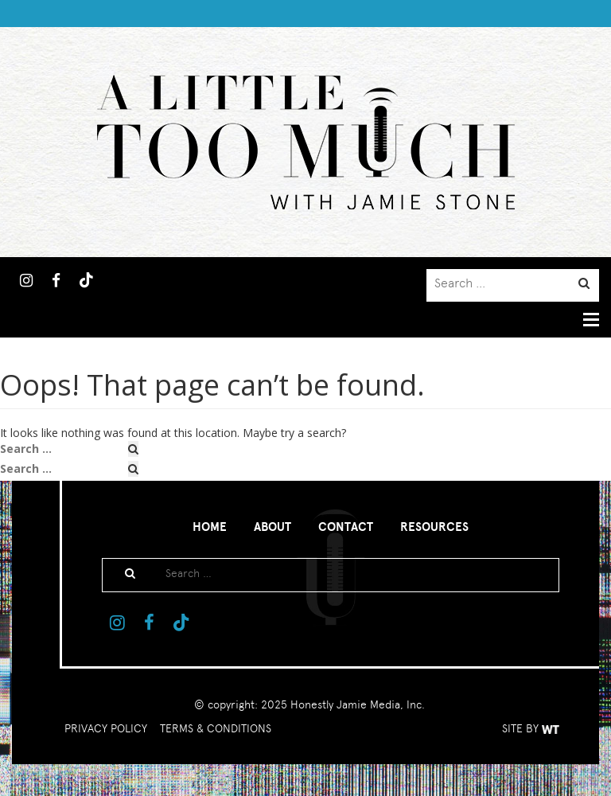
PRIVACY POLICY (105, 728)
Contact (345, 527)
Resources (434, 527)
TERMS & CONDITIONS (215, 728)
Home (210, 527)
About (272, 527)
